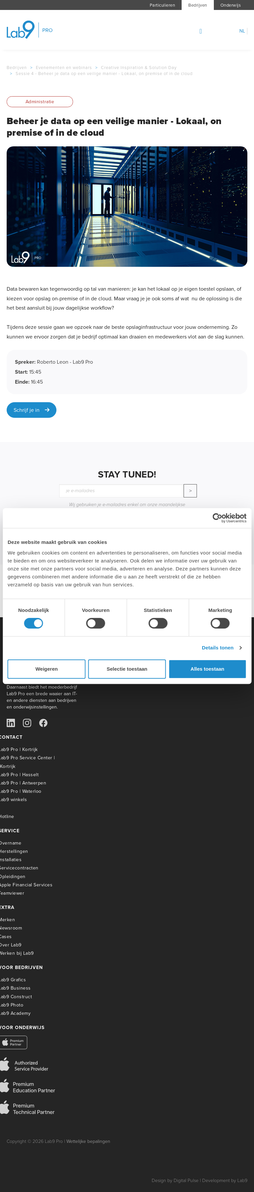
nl (242, 31)
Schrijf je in (31, 410)
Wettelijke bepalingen (88, 1141)
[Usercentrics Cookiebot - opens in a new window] (217, 518)
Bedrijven (197, 5)
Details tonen (217, 647)
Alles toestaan (207, 669)
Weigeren (47, 669)
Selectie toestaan (127, 669)
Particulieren (162, 5)
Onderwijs (230, 5)
